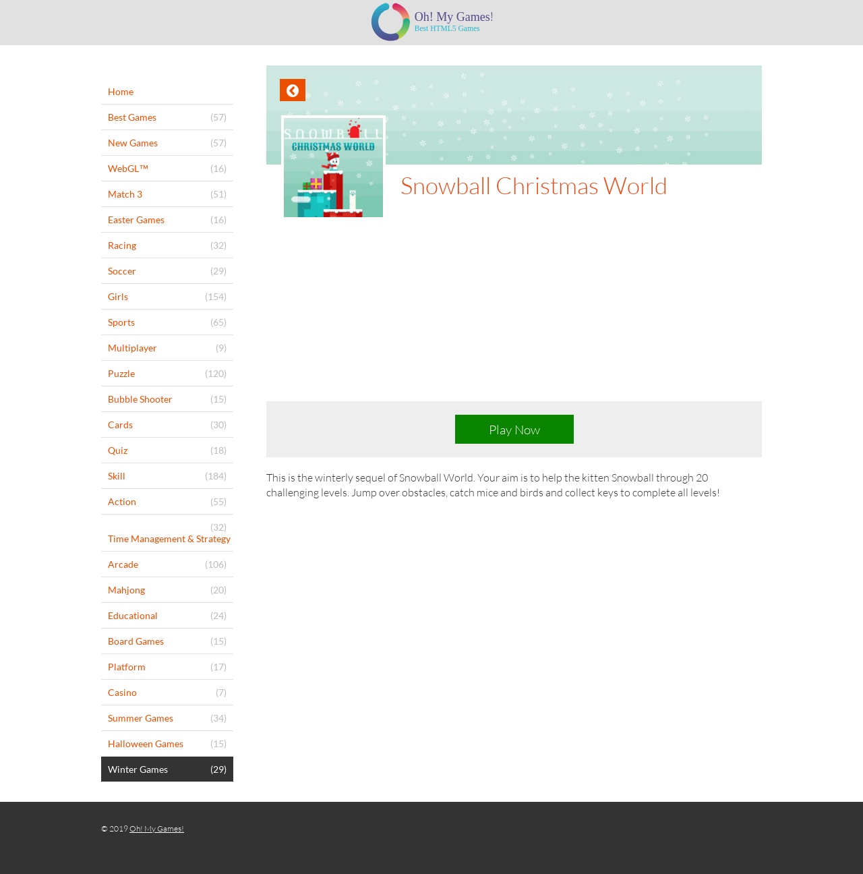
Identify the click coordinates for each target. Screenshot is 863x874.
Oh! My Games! (156, 828)
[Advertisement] (514, 321)
